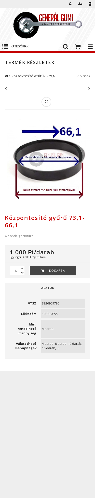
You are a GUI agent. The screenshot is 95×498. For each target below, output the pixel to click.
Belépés (70, 4)
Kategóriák (19, 46)
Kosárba (57, 270)
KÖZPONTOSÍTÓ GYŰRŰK (28, 76)
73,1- (52, 76)
